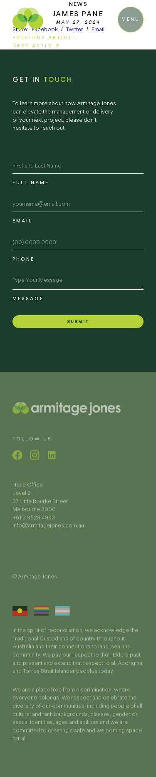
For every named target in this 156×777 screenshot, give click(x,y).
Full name (30, 182)
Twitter (74, 29)
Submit (78, 321)
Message (28, 298)
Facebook (45, 29)
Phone (23, 259)
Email (98, 29)
